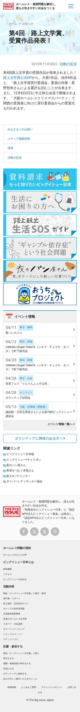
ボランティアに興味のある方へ (40, 438)
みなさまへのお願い (20, 129)
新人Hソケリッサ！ (18, 476)
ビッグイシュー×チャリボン (23, 459)
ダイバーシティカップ (14, 629)
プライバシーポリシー (51, 687)
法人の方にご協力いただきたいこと (20, 679)
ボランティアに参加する (15, 673)
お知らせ (27, 23)
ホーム (13, 23)
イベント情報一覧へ (60, 424)
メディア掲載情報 (19, 138)
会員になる (8, 668)
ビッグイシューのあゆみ (15, 579)
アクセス (7, 574)
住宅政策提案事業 (11, 614)
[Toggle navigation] (71, 6)
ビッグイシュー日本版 (20, 454)
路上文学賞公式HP (17, 78)
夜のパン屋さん (16, 465)
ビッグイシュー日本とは (18, 562)
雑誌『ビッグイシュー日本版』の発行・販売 (24, 593)
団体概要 (7, 569)
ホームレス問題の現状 (17, 548)
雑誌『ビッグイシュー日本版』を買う (21, 653)
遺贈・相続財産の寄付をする (17, 663)
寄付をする (8, 658)
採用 (10, 148)
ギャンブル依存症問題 (14, 608)
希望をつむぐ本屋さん (20, 470)
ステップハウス (10, 639)
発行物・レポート (11, 598)
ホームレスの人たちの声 (15, 555)
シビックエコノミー (12, 634)
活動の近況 (68, 64)
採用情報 (11, 687)
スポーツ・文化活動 (12, 624)
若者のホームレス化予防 (15, 619)
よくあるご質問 (28, 687)
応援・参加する (13, 646)
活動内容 (8, 586)
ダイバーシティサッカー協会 (24, 481)
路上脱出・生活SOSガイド (15, 603)
